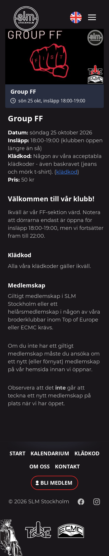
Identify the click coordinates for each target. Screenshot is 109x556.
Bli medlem (56, 482)
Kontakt (67, 466)
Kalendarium (50, 453)
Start (17, 453)
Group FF (23, 91)
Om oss (39, 466)
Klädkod (86, 453)
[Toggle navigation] (92, 17)
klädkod (66, 172)
